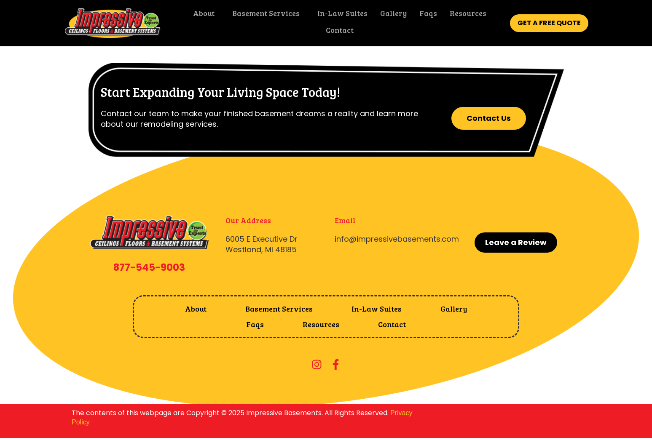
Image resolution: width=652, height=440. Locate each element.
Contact (337, 32)
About (201, 15)
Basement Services (263, 15)
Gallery (391, 15)
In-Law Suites (340, 15)
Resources (465, 15)
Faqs (426, 15)
